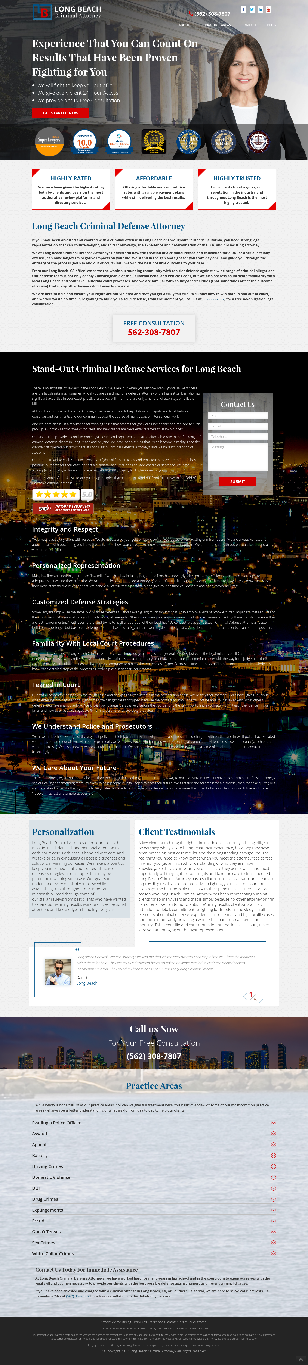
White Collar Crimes (53, 1254)
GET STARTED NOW (60, 112)
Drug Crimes (45, 1199)
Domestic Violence (51, 1178)
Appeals (40, 1145)
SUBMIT (237, 481)
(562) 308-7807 (212, 13)
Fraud (38, 1221)
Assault (39, 1134)
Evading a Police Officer (56, 1123)
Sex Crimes (43, 1243)
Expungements (47, 1210)
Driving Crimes (47, 1167)
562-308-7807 (213, 299)
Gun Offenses (46, 1232)
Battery (40, 1156)
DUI (36, 1188)
